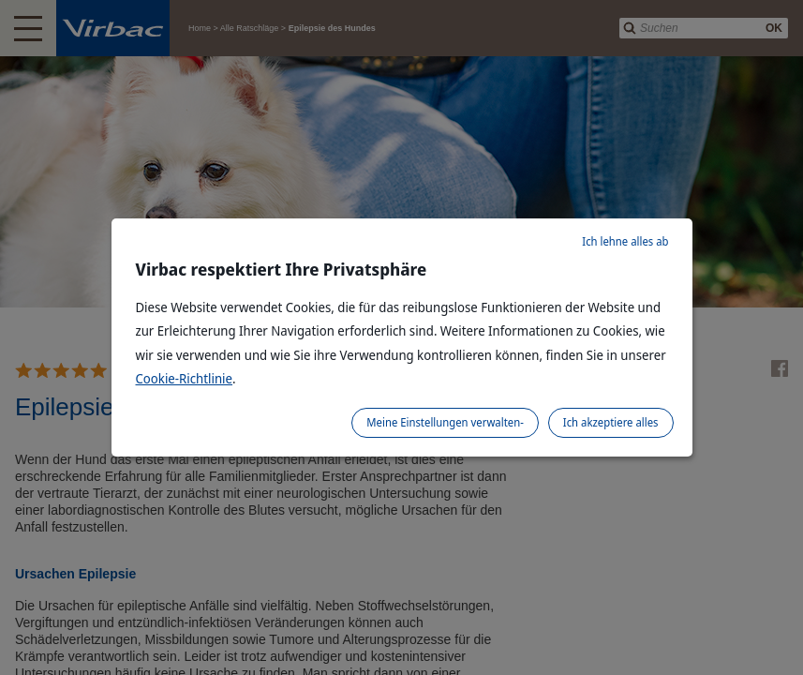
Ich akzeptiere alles (611, 422)
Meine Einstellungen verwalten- (445, 422)
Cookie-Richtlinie (184, 378)
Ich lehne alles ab (625, 241)
